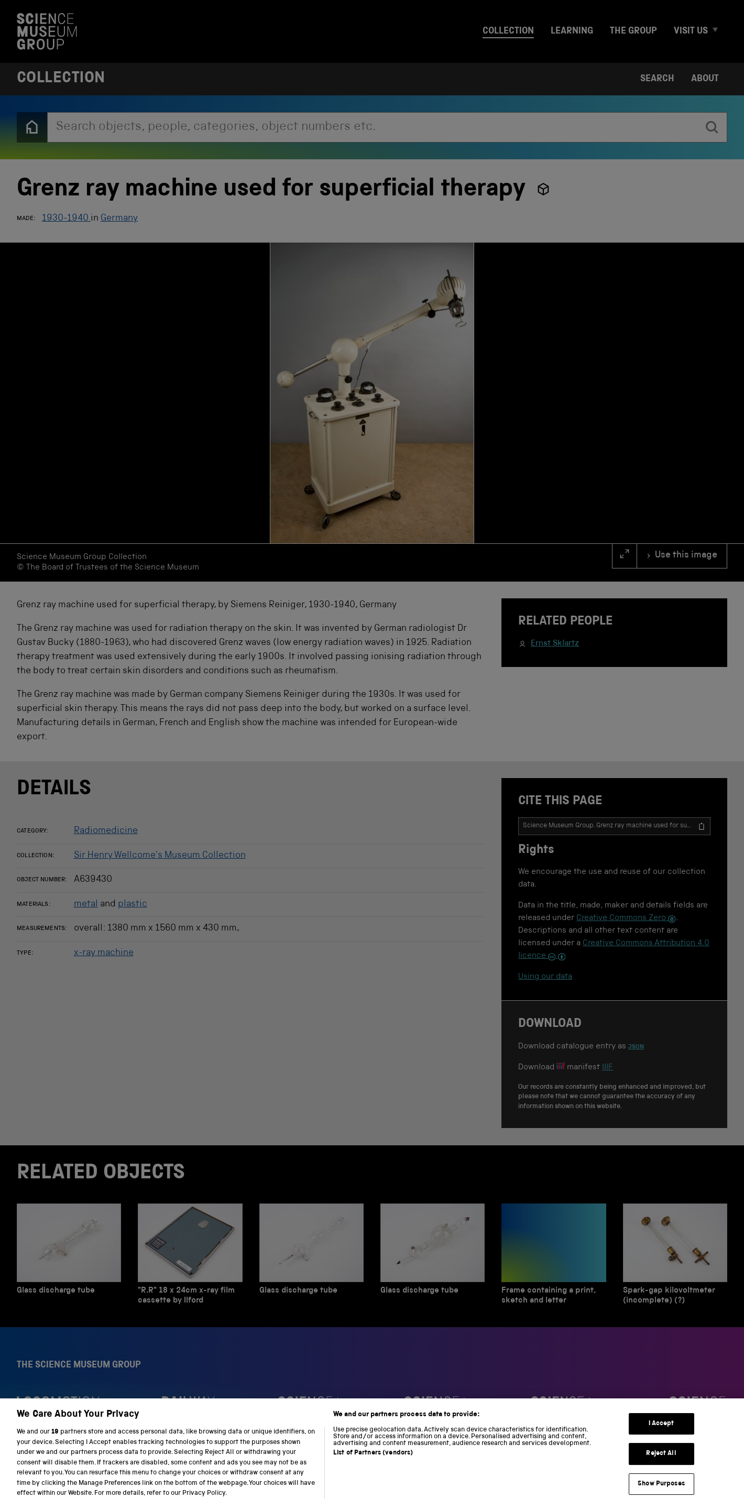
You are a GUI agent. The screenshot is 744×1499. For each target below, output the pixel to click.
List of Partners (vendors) (373, 1460)
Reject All (661, 1461)
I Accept (661, 1430)
